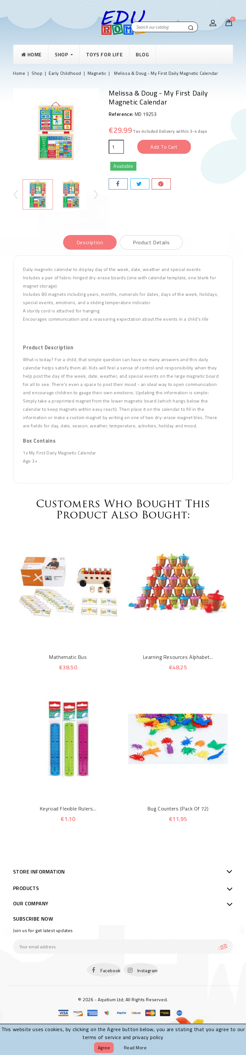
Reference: (121, 114)
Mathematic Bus (68, 657)
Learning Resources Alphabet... (178, 657)
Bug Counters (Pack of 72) (178, 808)
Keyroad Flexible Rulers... (68, 808)
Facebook (110, 970)
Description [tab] (89, 242)
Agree (104, 1047)
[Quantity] (116, 147)
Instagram (147, 970)
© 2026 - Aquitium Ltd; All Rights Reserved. (123, 999)
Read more (135, 1047)
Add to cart (164, 147)
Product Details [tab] (151, 242)
